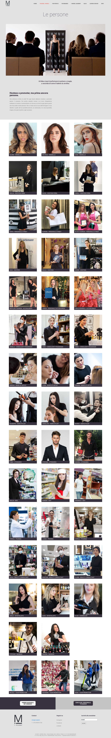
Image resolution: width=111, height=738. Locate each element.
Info (102, 3)
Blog (85, 3)
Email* (82, 719)
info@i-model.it (36, 720)
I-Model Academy (76, 3)
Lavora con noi (94, 3)
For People (55, 3)
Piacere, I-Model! (44, 3)
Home (35, 3)
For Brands (65, 3)
